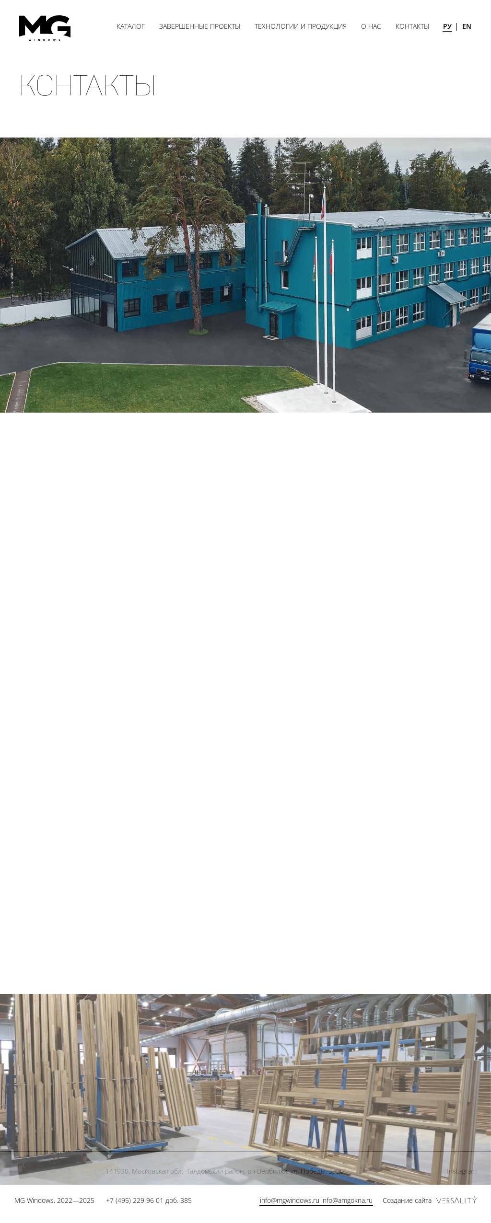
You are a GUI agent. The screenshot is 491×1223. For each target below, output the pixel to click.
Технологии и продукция (301, 26)
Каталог (131, 26)
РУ (447, 26)
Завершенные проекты (199, 26)
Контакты (412, 26)
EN (466, 26)
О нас (371, 26)
